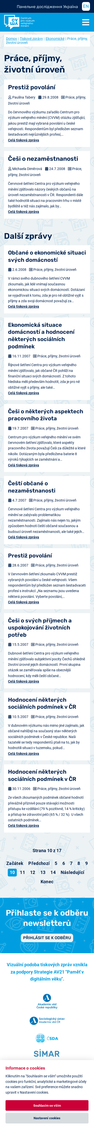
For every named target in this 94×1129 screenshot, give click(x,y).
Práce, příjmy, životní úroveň (54, 270)
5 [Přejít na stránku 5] (56, 863)
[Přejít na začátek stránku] (14, 863)
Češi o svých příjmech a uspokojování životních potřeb (40, 627)
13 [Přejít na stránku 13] (43, 872)
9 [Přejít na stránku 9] (86, 863)
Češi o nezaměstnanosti (43, 158)
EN (86, 6)
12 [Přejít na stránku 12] (32, 872)
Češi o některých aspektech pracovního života (45, 415)
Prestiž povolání (31, 87)
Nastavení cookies (47, 1118)
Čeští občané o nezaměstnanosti (31, 487)
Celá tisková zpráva (23, 140)
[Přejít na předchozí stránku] (39, 863)
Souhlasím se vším (47, 1105)
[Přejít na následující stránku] (72, 872)
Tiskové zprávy (31, 39)
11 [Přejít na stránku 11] (22, 872)
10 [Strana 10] (12, 872)
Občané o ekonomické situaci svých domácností (47, 256)
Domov (11, 39)
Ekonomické (55, 39)
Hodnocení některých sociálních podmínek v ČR (42, 703)
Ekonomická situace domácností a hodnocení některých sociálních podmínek (41, 335)
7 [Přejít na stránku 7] (71, 863)
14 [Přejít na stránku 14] (53, 872)
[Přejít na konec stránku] (47, 881)
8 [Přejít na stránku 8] (78, 863)
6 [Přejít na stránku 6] (63, 863)
